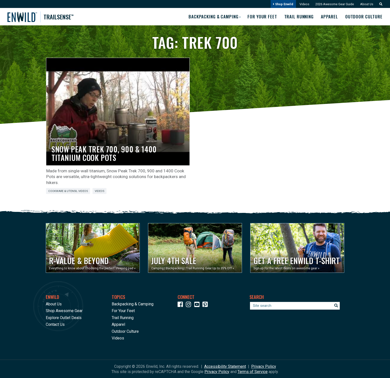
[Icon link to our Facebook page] (181, 305)
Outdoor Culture (364, 16)
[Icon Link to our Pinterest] (206, 305)
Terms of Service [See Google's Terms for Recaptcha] (253, 371)
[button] (380, 4)
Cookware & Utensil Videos (68, 191)
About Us (366, 4)
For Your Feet (261, 16)
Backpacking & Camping (132, 303)
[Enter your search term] (295, 305)
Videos (303, 4)
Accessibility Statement (225, 366)
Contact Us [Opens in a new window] (55, 324)
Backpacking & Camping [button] (211, 16)
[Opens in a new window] (93, 248)
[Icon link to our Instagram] (189, 305)
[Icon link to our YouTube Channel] (198, 305)
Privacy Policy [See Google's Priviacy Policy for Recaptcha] (216, 371)
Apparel (329, 16)
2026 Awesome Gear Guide (333, 4)
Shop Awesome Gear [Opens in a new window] (64, 310)
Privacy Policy (263, 366)
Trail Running (298, 16)
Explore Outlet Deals (64, 317)
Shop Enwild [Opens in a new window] (282, 4)
